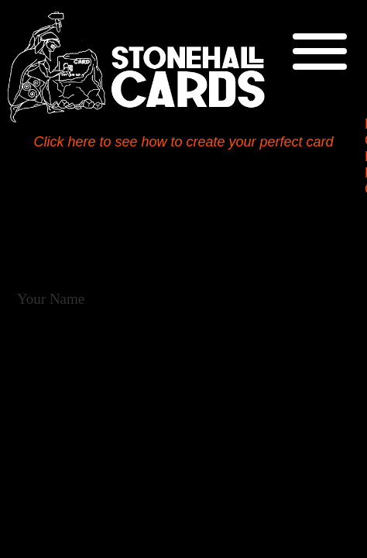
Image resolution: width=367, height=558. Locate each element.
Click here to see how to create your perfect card (183, 142)
